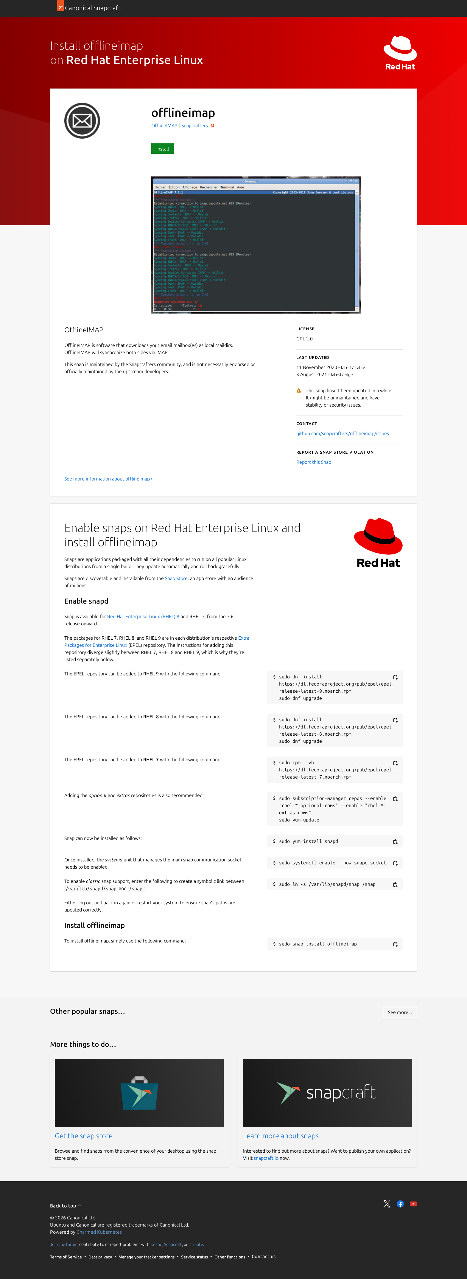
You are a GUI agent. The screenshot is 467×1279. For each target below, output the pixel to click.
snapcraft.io (266, 1158)
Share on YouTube (413, 1203)
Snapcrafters (195, 125)
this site (196, 1244)
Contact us (263, 1256)
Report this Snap (313, 462)
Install (162, 148)
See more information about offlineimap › (108, 478)
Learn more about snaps (281, 1136)
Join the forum (63, 1244)
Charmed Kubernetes (99, 1232)
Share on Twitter (387, 1203)
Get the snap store (84, 1136)
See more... (400, 1012)
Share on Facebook (400, 1203)
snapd (156, 1244)
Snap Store (176, 578)
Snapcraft (173, 1244)
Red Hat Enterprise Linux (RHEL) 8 (143, 616)
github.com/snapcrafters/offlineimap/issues (342, 433)
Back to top (66, 1205)
